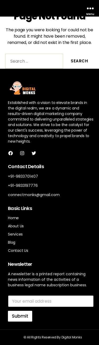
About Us (16, 226)
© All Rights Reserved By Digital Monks (52, 337)
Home (13, 218)
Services (15, 234)
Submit (20, 316)
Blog (11, 242)
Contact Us (18, 250)
